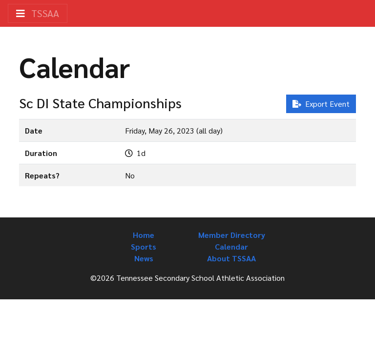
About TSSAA (231, 258)
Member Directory (231, 235)
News (143, 258)
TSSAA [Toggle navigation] (37, 13)
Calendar (231, 246)
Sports (143, 246)
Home (143, 235)
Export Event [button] (321, 103)
